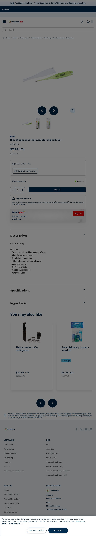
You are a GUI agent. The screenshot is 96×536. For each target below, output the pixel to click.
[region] (48, 526)
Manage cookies (36, 530)
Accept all (58, 530)
